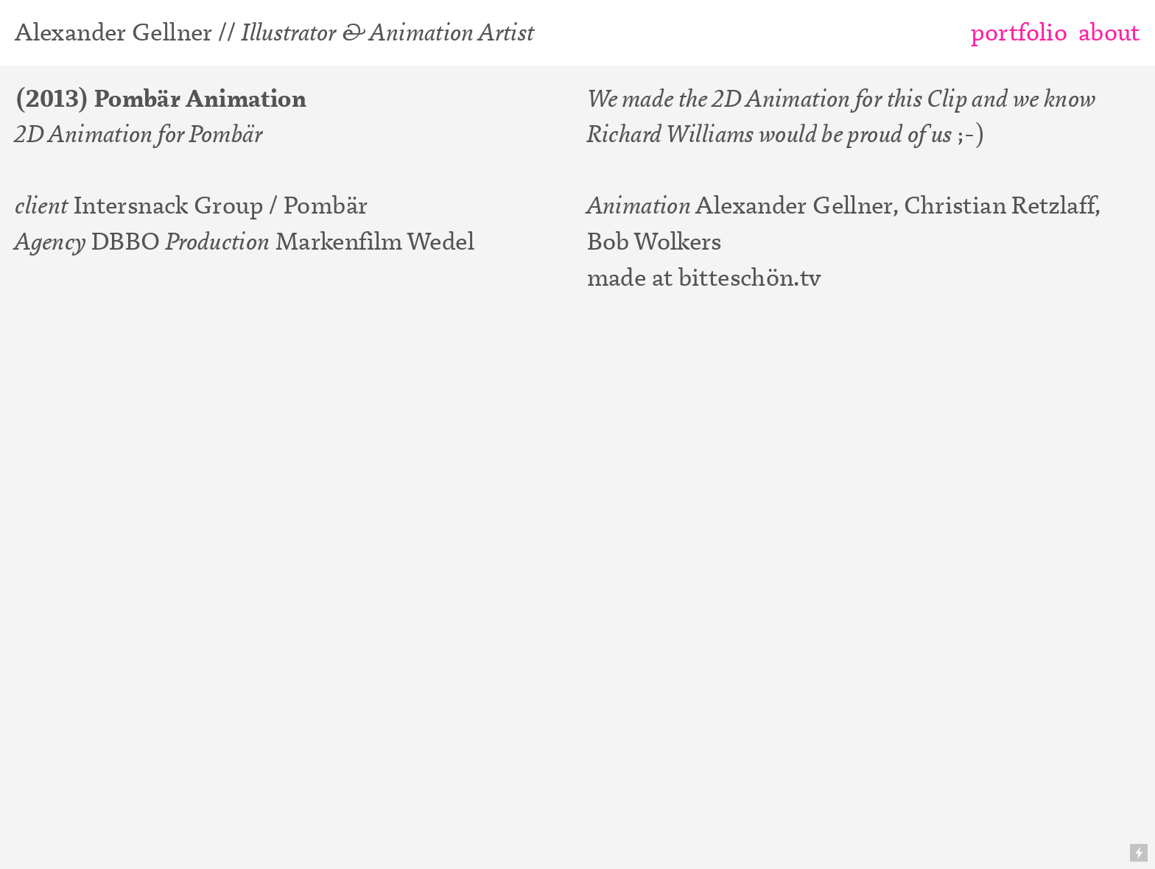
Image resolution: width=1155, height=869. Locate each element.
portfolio (1019, 32)
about (1109, 32)
